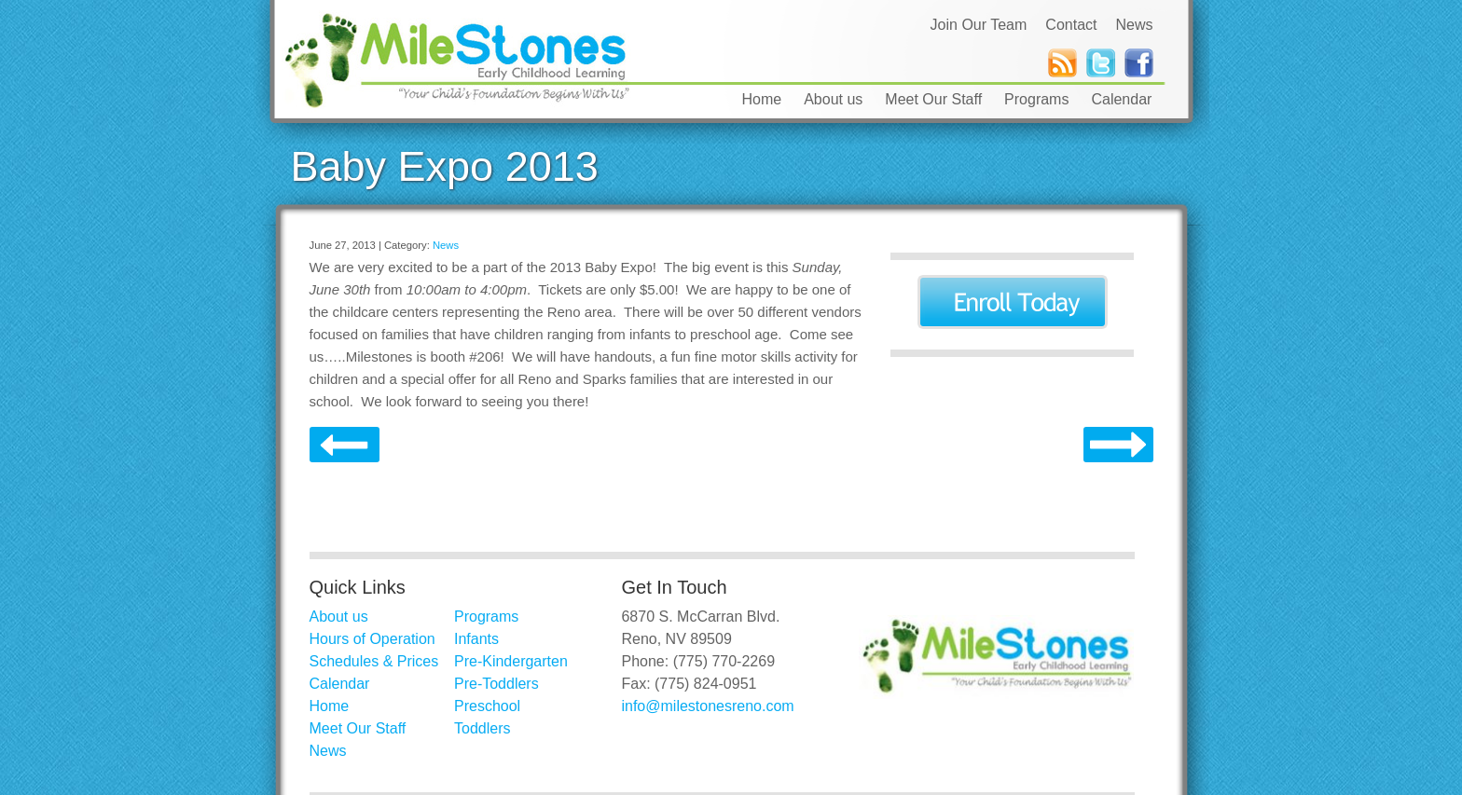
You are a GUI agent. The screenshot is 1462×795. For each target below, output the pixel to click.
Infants (476, 639)
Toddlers (482, 728)
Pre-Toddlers (496, 684)
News (1133, 25)
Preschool (487, 706)
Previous (1118, 445)
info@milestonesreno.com (707, 706)
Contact (1070, 25)
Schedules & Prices (374, 661)
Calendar (1121, 99)
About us (833, 99)
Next (345, 445)
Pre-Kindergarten (511, 661)
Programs (1036, 99)
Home (762, 99)
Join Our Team (979, 25)
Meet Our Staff (933, 99)
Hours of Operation (372, 639)
